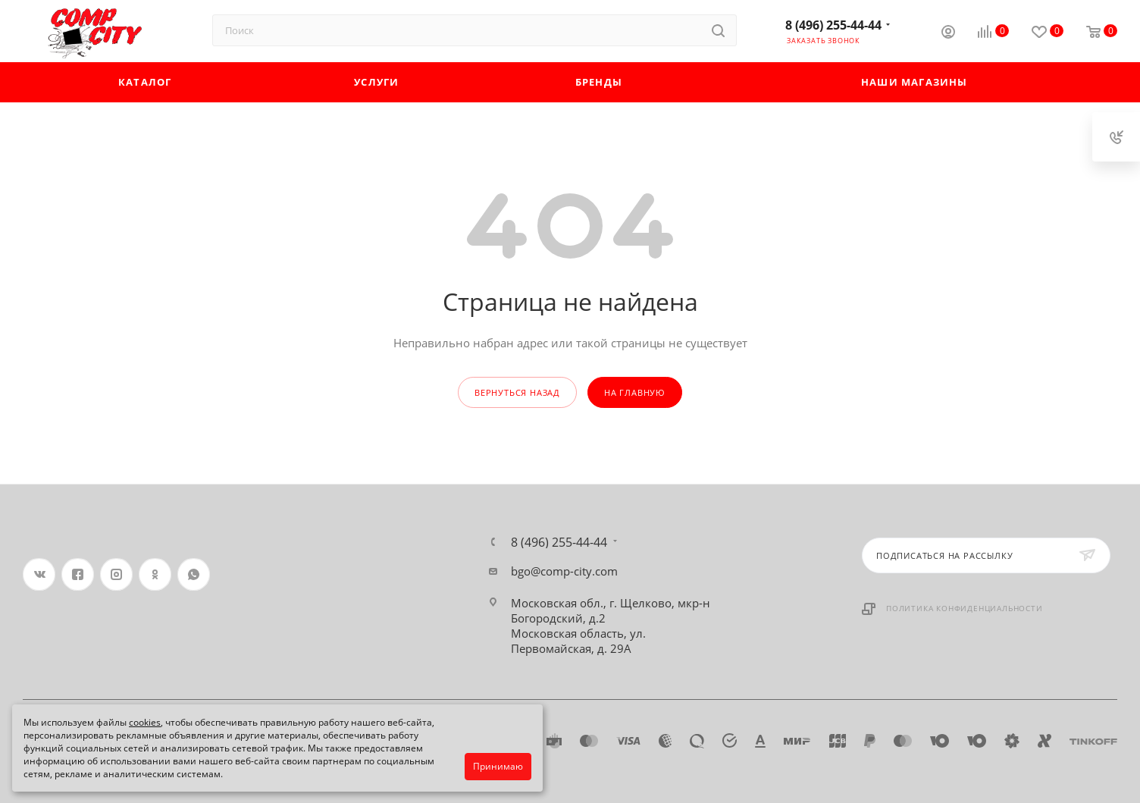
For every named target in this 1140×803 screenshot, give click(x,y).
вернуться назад (517, 392)
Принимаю (498, 766)
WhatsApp (193, 574)
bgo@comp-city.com (564, 571)
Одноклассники (155, 574)
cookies (145, 722)
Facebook (77, 574)
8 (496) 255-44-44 (833, 25)
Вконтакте (39, 574)
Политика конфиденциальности (964, 608)
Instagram (116, 574)
